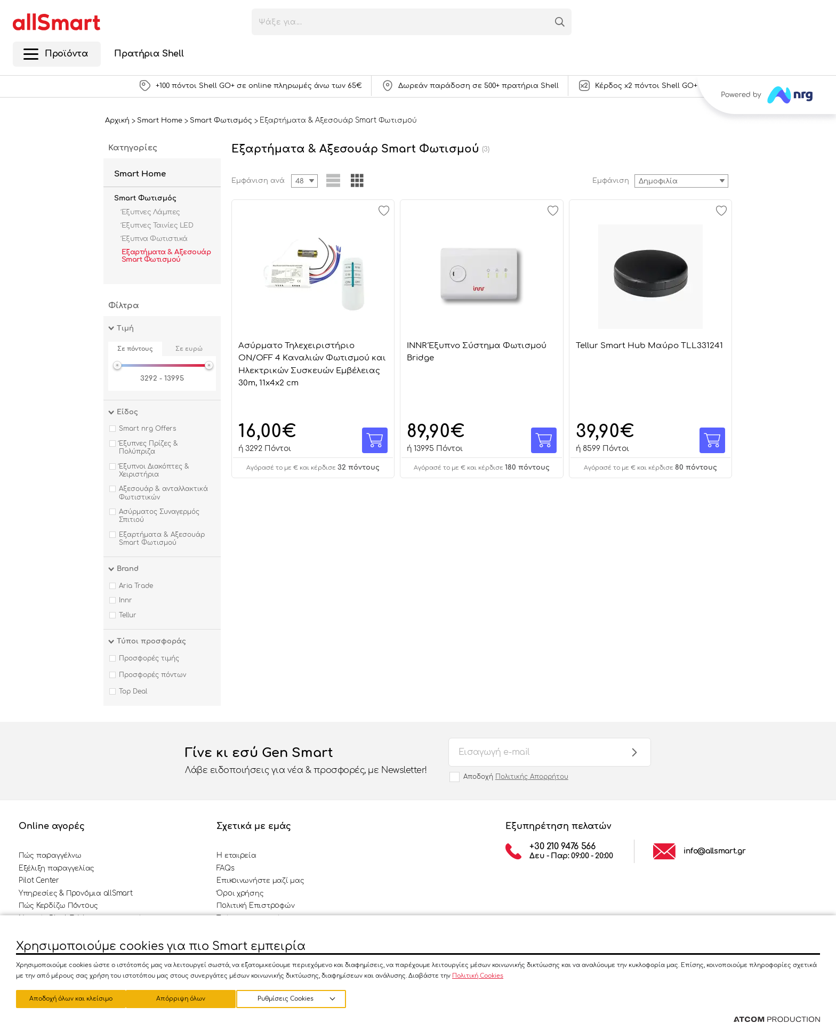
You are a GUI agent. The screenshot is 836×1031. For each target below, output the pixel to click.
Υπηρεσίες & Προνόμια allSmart (75, 893)
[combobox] (681, 181)
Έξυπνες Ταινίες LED (157, 225)
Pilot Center (39, 880)
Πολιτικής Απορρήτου (531, 776)
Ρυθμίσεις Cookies (66, 997)
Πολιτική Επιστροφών (255, 905)
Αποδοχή (515, 776)
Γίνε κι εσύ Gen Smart (306, 761)
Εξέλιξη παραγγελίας (56, 868)
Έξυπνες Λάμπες (151, 212)
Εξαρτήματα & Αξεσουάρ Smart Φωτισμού (166, 255)
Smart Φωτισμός (145, 198)
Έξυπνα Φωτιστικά (155, 239)
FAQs (225, 868)
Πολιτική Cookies (477, 973)
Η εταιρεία (236, 855)
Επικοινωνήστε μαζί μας (260, 880)
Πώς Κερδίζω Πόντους (58, 905)
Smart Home (140, 174)
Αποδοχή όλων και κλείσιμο (301, 997)
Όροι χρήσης (239, 893)
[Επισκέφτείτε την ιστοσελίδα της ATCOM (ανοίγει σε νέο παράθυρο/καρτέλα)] (777, 1020)
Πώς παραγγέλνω (50, 855)
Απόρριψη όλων (186, 997)
